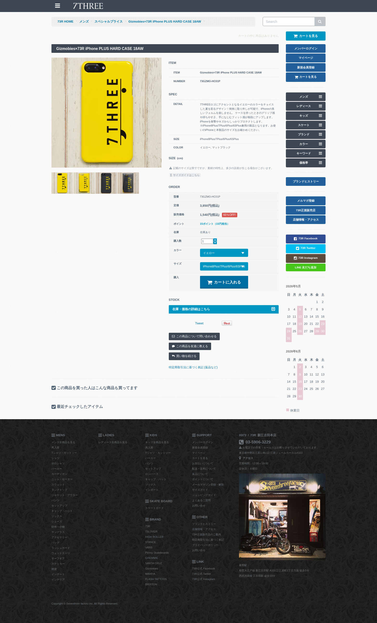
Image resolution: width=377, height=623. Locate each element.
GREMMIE (151, 557)
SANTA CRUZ (153, 563)
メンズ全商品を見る (63, 442)
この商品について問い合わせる (194, 336)
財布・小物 (58, 526)
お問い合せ (198, 505)
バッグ (55, 542)
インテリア (58, 579)
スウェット (58, 484)
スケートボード (154, 508)
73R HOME (65, 21)
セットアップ (59, 505)
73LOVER (151, 531)
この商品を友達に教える (190, 346)
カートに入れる (224, 282)
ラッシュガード (60, 547)
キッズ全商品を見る (157, 442)
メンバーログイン (202, 442)
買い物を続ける (184, 356)
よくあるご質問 (201, 500)
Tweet (199, 323)
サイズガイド (200, 489)
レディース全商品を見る (112, 442)
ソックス (56, 516)
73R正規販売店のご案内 (206, 534)
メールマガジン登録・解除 (208, 484)
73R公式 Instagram (203, 579)
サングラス (58, 532)
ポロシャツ (58, 463)
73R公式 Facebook (203, 568)
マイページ (198, 452)
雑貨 (54, 569)
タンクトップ (59, 489)
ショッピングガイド (204, 495)
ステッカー (58, 563)
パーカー (56, 468)
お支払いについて (202, 463)
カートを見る (200, 458)
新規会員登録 (200, 447)
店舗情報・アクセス (204, 529)
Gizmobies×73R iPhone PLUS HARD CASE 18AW (164, 21)
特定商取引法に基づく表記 (208, 539)
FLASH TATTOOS (156, 579)
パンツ (55, 500)
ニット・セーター (62, 479)
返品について (200, 473)
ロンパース (151, 473)
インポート (58, 574)
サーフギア (58, 558)
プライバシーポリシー (205, 545)
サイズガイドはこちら (185, 175)
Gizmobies (151, 568)
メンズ (84, 21)
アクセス (246, 458)
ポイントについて (202, 479)
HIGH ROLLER (154, 536)
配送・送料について (204, 468)
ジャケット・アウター (64, 495)
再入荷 (55, 447)
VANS (148, 547)
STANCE (150, 542)
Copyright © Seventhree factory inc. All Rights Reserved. (84, 603)
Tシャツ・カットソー (64, 452)
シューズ (56, 521)
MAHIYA (150, 573)
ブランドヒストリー (204, 523)
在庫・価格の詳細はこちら (223, 309)
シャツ (55, 458)
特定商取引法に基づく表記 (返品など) (193, 367)
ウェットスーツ (60, 553)
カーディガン (59, 473)
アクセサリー (59, 537)
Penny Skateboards (157, 552)
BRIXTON (151, 584)
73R (147, 526)
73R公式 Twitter (201, 573)
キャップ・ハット (62, 510)
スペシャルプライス (108, 21)
